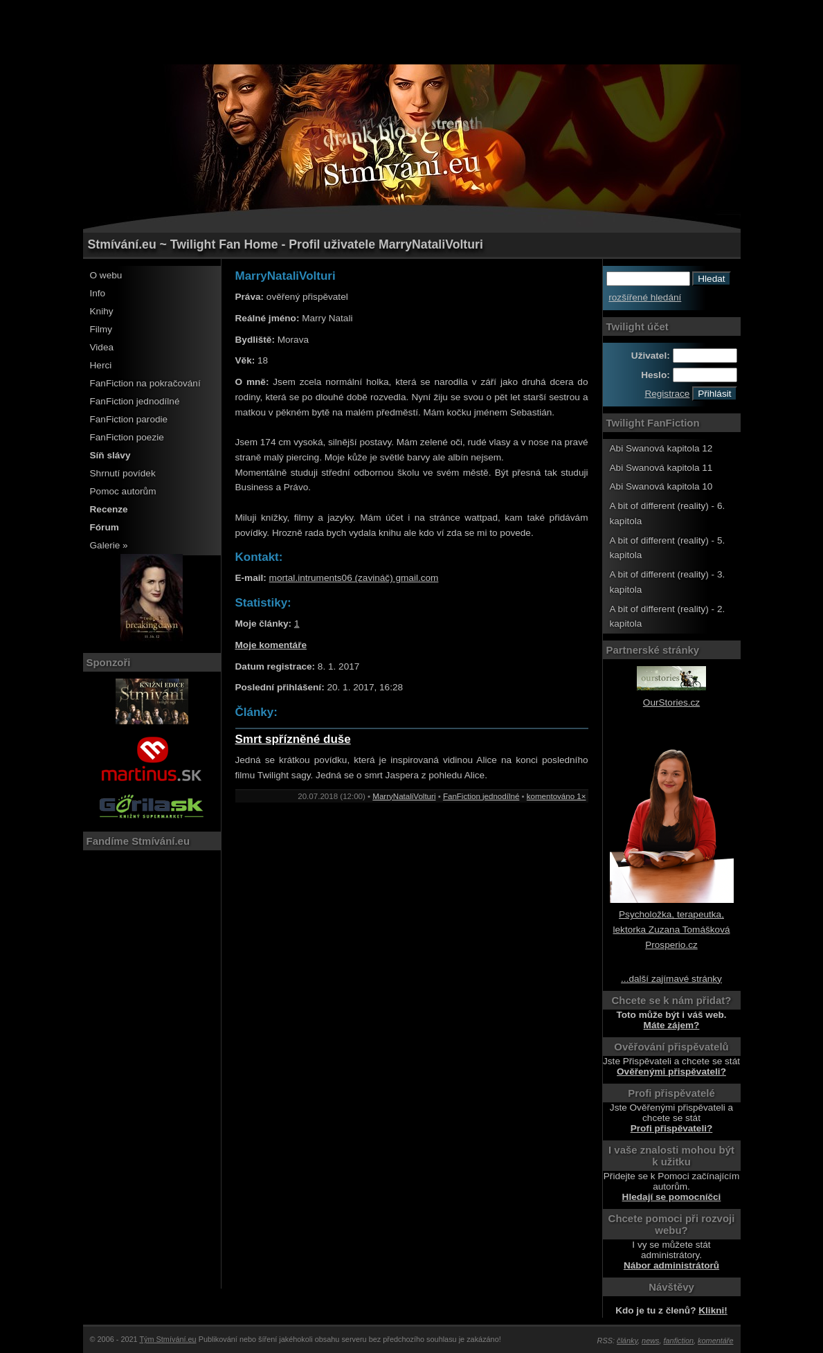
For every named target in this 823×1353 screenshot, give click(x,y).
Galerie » (109, 545)
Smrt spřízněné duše (293, 739)
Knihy (102, 311)
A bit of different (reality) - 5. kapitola (667, 548)
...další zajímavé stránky (671, 979)
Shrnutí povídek (123, 473)
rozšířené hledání (644, 297)
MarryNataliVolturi (403, 796)
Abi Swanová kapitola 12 (661, 448)
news (650, 1340)
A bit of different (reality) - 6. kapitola (667, 513)
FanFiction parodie (129, 419)
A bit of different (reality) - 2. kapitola (667, 616)
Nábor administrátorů (671, 1265)
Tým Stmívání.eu (167, 1339)
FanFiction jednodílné (135, 401)
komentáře (715, 1340)
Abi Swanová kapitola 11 (661, 468)
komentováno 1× (556, 796)
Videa (102, 347)
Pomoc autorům (123, 491)
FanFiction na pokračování (145, 383)
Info (98, 293)
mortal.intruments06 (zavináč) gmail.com (354, 578)
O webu (106, 275)
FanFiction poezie (127, 437)
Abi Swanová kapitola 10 (661, 486)
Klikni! (712, 1310)
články (627, 1340)
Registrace (666, 393)
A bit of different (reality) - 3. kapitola (667, 582)
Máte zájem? (672, 1025)
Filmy (101, 329)
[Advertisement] (412, 31)
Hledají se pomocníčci (671, 1197)
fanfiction (679, 1340)
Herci (101, 365)
